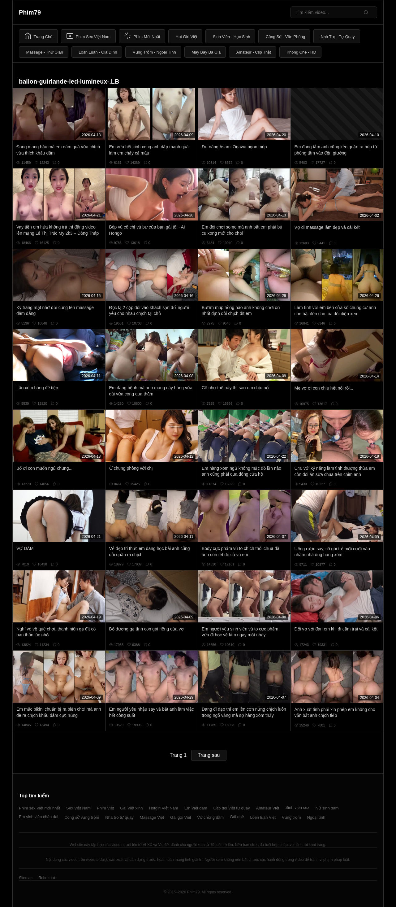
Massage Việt (152, 817)
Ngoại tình (316, 817)
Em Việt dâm (195, 808)
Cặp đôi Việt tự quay (231, 808)
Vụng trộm (291, 817)
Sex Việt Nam (78, 808)
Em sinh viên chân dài (38, 816)
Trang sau (209, 755)
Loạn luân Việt (263, 817)
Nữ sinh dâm (327, 808)
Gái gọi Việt (180, 817)
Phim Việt (105, 808)
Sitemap (25, 878)
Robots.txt (46, 878)
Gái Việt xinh (131, 808)
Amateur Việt (267, 808)
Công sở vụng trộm (81, 817)
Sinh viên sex (297, 807)
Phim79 (30, 12)
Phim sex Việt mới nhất (39, 808)
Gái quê (237, 816)
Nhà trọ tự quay (119, 817)
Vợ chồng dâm (210, 817)
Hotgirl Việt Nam (163, 808)
